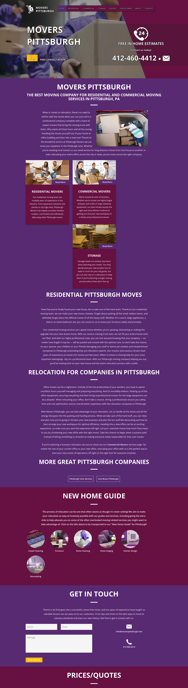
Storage (102, 8)
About (138, 8)
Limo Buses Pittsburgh (108, 414)
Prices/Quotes (94, 585)
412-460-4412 (134, 58)
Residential (73, 8)
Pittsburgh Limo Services (80, 414)
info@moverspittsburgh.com (129, 542)
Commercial (88, 8)
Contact (149, 8)
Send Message (34, 570)
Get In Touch (93, 504)
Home (62, 8)
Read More (60, 182)
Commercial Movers (117, 380)
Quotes (112, 8)
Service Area (126, 8)
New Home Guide (94, 431)
